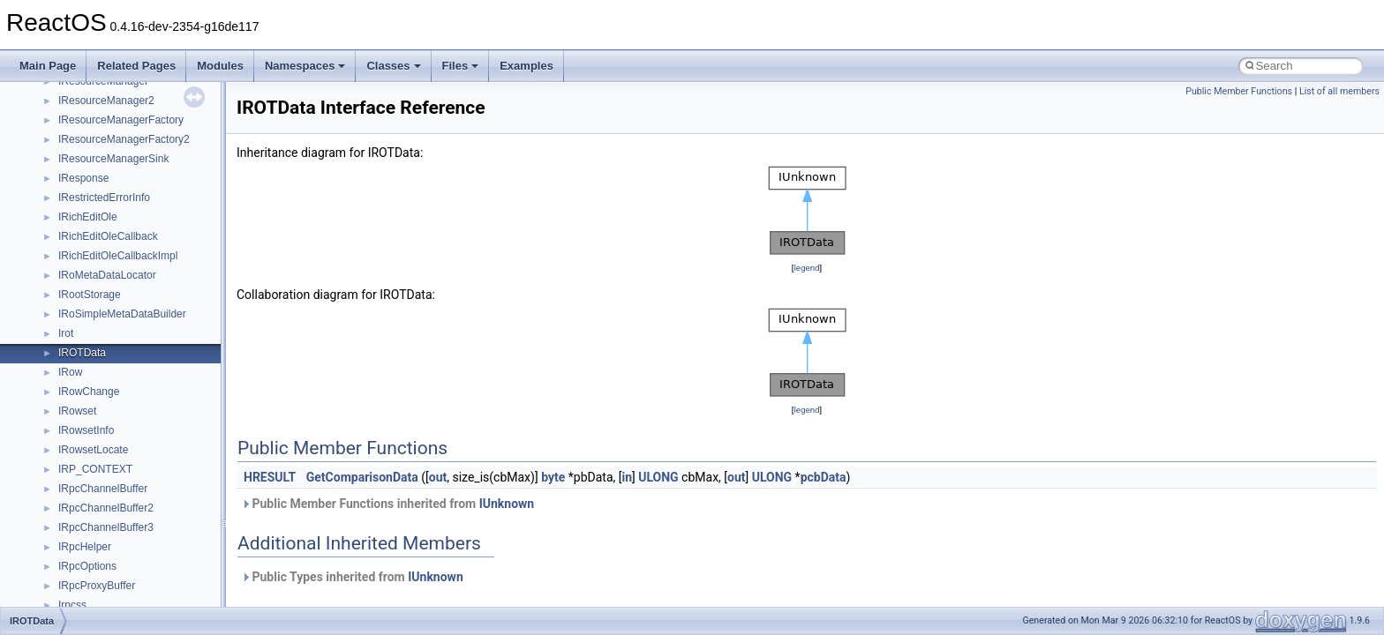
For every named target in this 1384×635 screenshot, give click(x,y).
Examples (526, 65)
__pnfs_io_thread (99, 294)
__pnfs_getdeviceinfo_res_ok (127, 255)
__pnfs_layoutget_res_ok (117, 449)
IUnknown (507, 504)
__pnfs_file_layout (101, 177)
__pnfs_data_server (105, 99)
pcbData (823, 477)
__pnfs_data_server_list (114, 119)
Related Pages (136, 65)
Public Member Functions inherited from (387, 504)
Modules (220, 65)
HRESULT (270, 477)
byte (553, 477)
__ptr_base (84, 565)
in (626, 477)
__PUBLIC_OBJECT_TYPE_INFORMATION (163, 585)
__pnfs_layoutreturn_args (118, 468)
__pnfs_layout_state (105, 352)
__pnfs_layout (91, 332)
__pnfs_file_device (102, 158)
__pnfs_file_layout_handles (122, 196)
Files (460, 65)
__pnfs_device (92, 138)
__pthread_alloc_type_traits (123, 546)
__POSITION (89, 526)
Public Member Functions (1238, 91)
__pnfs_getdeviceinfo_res (118, 235)
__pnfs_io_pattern (100, 274)
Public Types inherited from (352, 577)
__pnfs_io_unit (92, 313)
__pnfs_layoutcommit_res (118, 391)
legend (806, 268)
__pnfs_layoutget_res (109, 429)
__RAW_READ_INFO (109, 604)
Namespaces (305, 65)
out (438, 477)
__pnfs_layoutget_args (111, 410)
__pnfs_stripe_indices (109, 507)
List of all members (1339, 91)
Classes (393, 65)
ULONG (658, 477)
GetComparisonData (362, 477)
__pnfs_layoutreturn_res (115, 488)
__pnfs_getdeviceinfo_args (121, 216)
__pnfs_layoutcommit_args (121, 371)
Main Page (47, 65)
